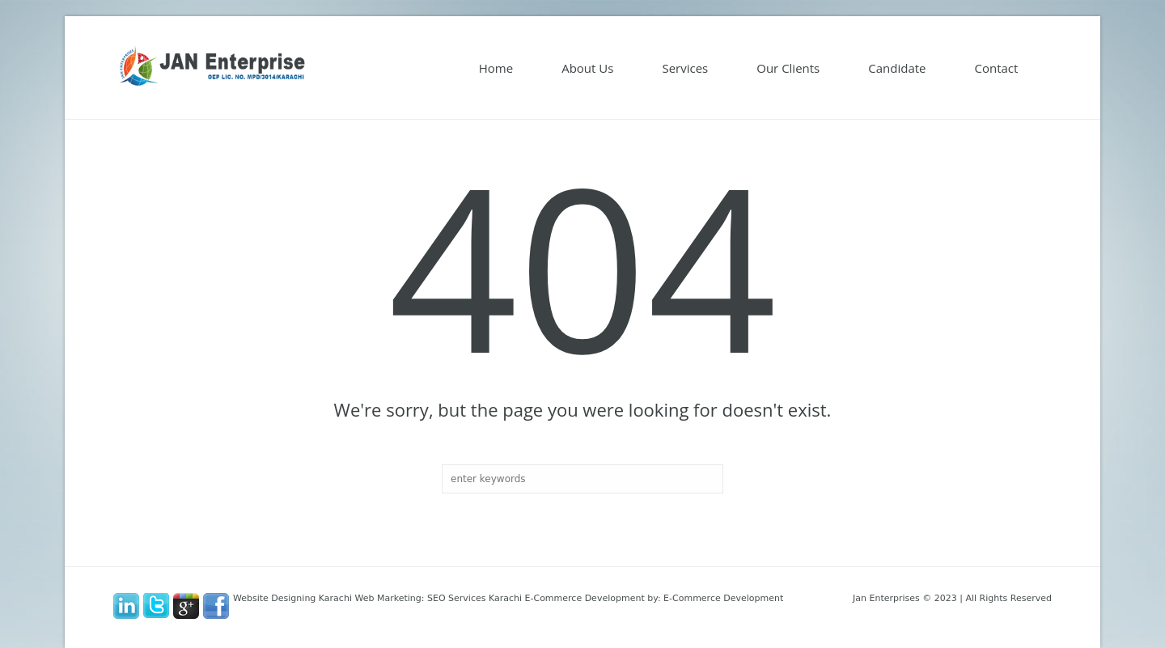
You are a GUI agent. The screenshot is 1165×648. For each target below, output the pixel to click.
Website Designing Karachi (292, 598)
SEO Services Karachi (474, 598)
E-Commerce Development (723, 598)
